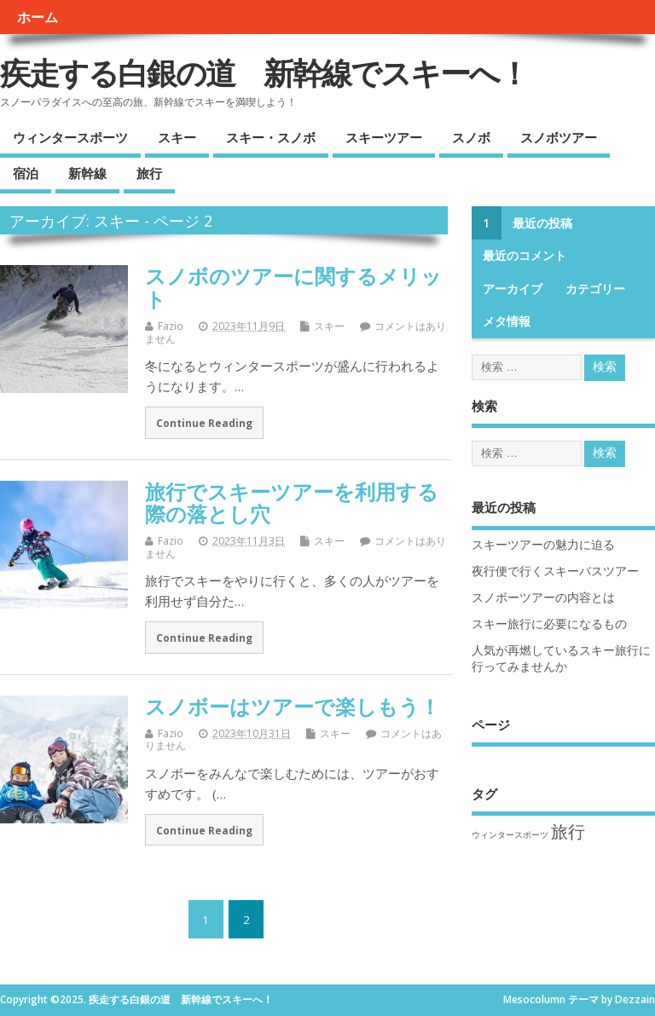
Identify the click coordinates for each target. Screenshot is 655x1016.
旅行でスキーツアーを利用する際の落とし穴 (291, 502)
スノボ (471, 137)
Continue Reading (204, 423)
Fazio (170, 326)
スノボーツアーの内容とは (543, 597)
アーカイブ (512, 289)
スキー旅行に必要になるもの (549, 624)
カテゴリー (595, 289)
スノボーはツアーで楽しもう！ (292, 706)
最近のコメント (524, 255)
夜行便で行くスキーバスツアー (555, 571)
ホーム (37, 17)
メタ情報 (506, 321)
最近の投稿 (542, 223)
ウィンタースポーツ (70, 137)
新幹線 (87, 173)
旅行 (149, 173)
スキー (177, 137)
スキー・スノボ (271, 137)
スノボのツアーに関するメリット (293, 287)
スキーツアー (383, 137)
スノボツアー (558, 137)
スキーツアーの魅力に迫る (543, 544)
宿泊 (25, 173)
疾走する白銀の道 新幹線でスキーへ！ (264, 73)
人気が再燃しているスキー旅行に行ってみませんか (561, 658)
